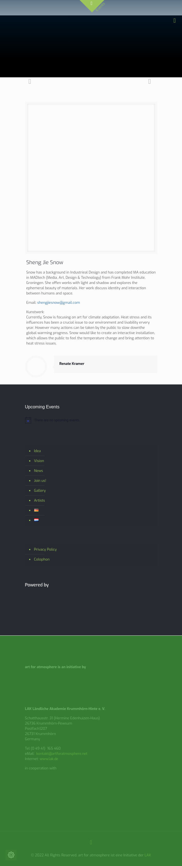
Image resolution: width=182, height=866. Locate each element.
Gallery (40, 490)
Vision (39, 460)
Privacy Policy (45, 549)
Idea (37, 451)
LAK (148, 855)
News (38, 470)
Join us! (40, 480)
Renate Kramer (72, 363)
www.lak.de (49, 758)
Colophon (42, 559)
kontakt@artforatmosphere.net (62, 753)
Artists (39, 500)
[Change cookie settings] (11, 854)
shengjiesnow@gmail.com (58, 302)
